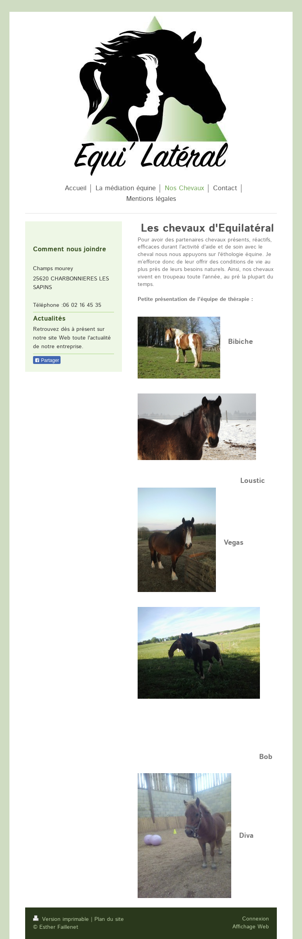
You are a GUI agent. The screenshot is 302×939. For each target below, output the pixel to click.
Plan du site (109, 919)
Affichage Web (250, 927)
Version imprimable (62, 919)
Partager (47, 360)
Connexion (255, 919)
